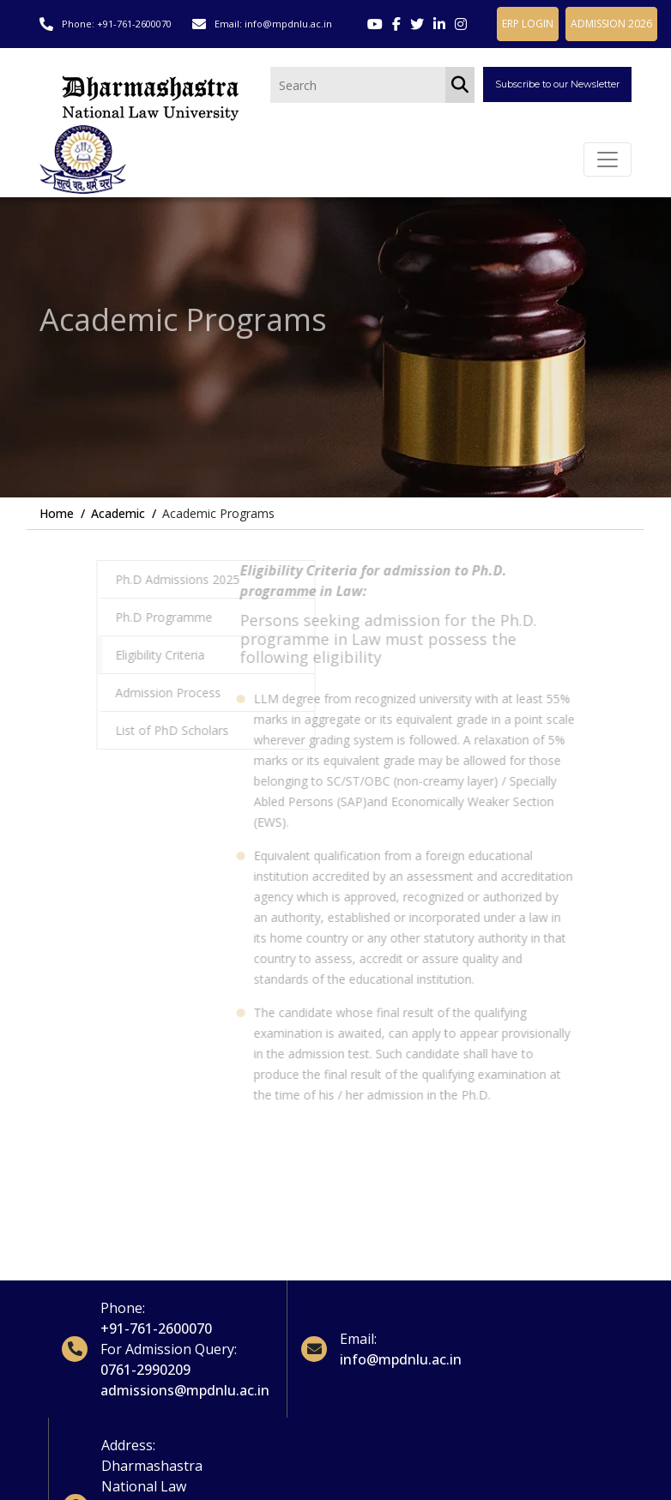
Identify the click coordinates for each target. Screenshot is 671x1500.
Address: (128, 1445)
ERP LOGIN (527, 23)
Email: (358, 1338)
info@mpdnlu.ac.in (288, 23)
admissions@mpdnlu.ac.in (184, 1390)
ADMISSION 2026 (611, 23)
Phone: (122, 1307)
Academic (118, 513)
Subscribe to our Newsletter (557, 84)
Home (56, 513)
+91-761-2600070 (134, 23)
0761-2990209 (145, 1369)
